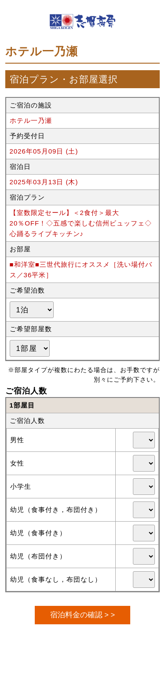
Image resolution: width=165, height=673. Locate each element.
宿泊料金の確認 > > (82, 615)
